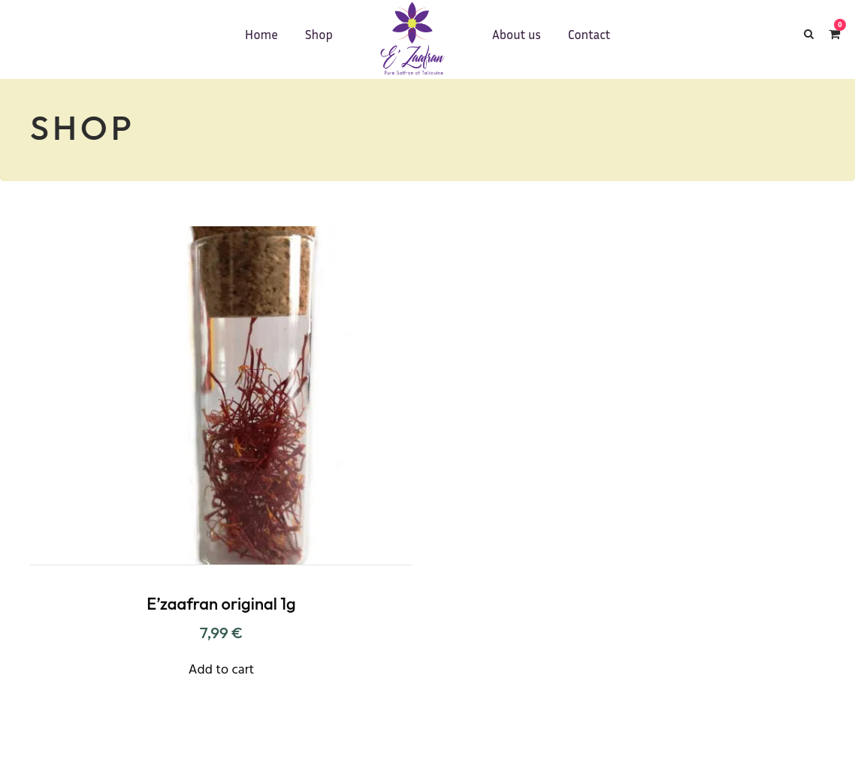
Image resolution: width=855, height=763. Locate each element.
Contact (589, 34)
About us (516, 34)
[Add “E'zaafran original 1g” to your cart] (221, 669)
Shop (319, 34)
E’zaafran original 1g (221, 603)
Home (261, 34)
